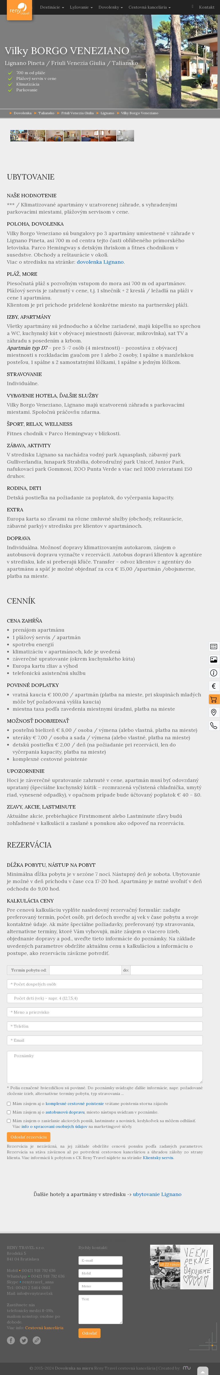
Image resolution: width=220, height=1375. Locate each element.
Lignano (105, 113)
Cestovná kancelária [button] (150, 7)
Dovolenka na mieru (74, 1368)
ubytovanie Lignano (157, 1194)
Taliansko (44, 113)
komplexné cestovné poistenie (75, 1103)
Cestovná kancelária (44, 1327)
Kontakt (207, 7)
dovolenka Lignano (100, 262)
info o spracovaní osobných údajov (54, 1126)
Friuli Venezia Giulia (75, 113)
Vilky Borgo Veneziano (137, 113)
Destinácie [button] (52, 7)
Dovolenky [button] (111, 7)
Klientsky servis (158, 1157)
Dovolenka (20, 7)
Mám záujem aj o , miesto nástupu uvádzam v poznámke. (82, 1112)
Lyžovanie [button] (81, 7)
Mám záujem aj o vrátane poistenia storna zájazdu (87, 1103)
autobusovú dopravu (65, 1112)
